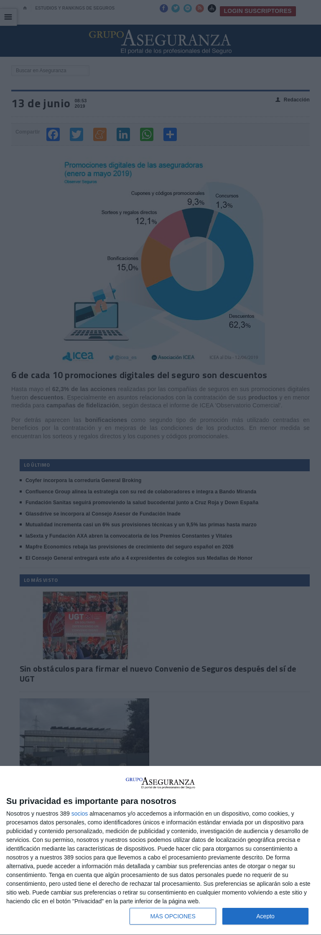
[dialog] (160, 850)
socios (79, 813)
